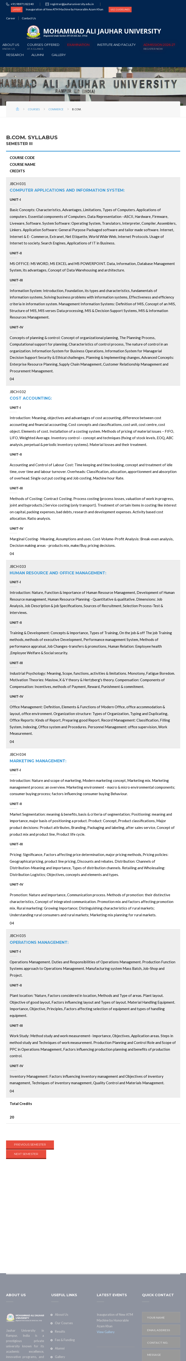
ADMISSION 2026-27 (159, 46)
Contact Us (29, 18)
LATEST (17, 9)
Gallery (59, 55)
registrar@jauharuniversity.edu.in (72, 4)
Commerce (55, 109)
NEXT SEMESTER (26, 1154)
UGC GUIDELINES (120, 9)
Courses (34, 109)
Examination (78, 45)
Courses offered (43, 46)
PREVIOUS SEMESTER (30, 1144)
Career (10, 18)
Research (15, 55)
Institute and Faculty (116, 45)
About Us (10, 46)
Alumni (37, 55)
